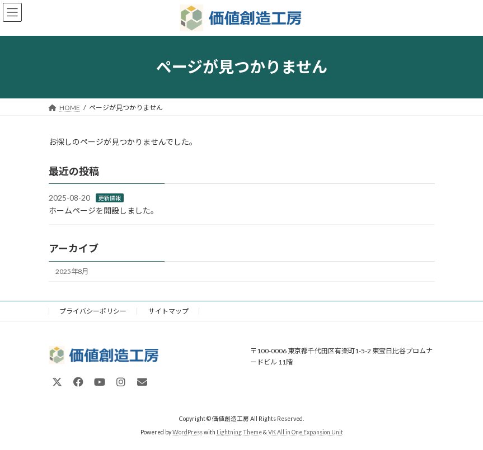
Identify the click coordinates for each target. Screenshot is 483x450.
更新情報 (110, 198)
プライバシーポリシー (92, 311)
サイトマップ (168, 311)
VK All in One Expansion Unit (305, 432)
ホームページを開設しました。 (103, 210)
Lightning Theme (239, 432)
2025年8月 (71, 271)
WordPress (187, 432)
